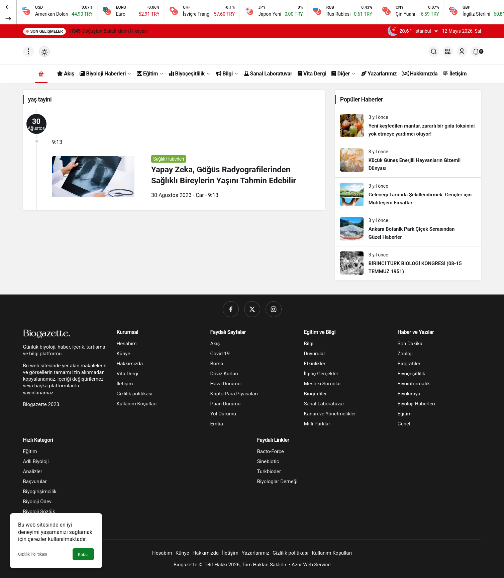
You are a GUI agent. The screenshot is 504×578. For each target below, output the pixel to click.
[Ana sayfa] (41, 73)
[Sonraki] (8, 18)
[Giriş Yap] (462, 51)
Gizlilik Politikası (32, 554)
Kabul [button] (83, 554)
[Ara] (433, 51)
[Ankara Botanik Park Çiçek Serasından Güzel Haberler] (408, 229)
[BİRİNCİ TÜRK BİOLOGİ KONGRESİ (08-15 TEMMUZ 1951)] (408, 263)
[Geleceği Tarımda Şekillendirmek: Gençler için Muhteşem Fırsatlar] (408, 195)
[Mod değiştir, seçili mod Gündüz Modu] (44, 51)
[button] (447, 51)
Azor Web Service (311, 565)
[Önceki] (8, 6)
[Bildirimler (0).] (476, 51)
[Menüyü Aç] (28, 51)
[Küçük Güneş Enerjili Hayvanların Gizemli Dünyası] (408, 160)
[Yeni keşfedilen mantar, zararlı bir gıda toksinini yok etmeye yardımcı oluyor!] (408, 126)
